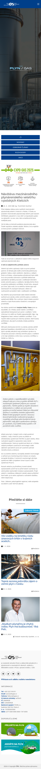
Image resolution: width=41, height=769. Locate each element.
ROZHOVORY (20, 152)
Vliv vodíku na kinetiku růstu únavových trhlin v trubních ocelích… (17, 538)
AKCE (20, 157)
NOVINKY (20, 142)
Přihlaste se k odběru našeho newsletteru (18, 679)
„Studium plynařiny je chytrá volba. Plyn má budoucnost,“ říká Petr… (19, 626)
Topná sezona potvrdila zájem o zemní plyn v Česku (19, 582)
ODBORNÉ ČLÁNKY (20, 147)
